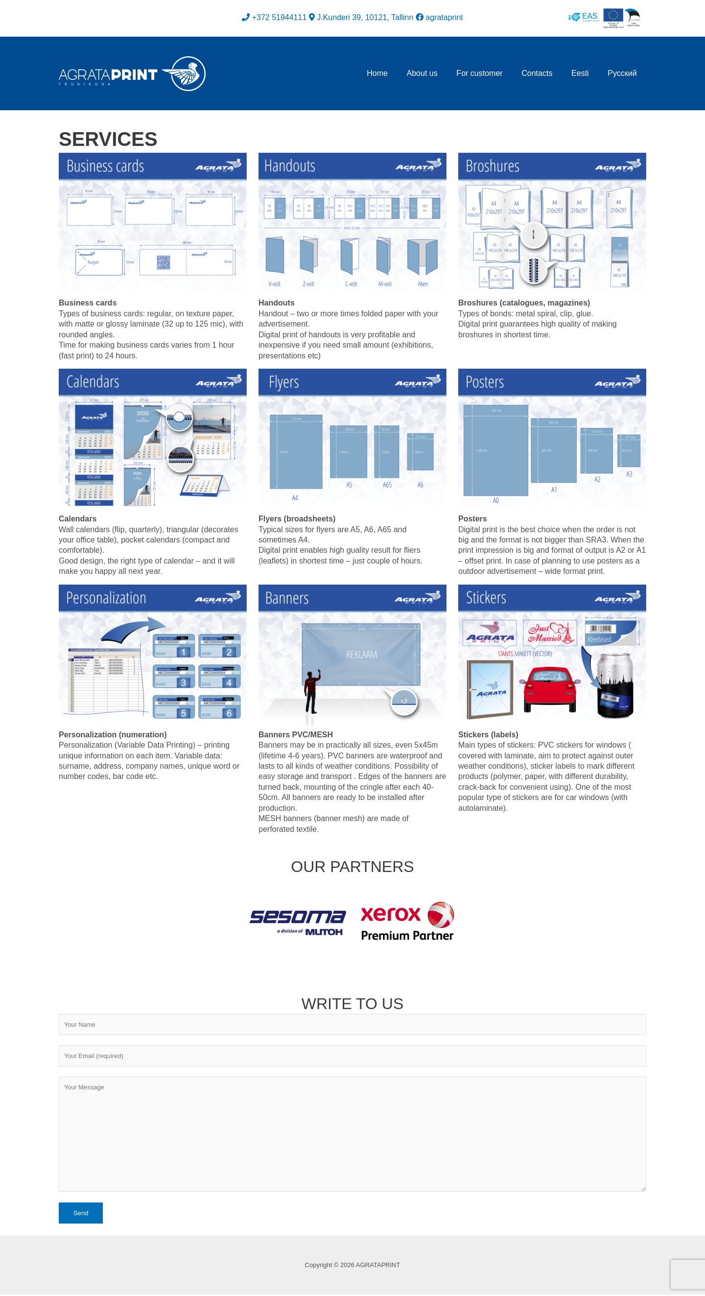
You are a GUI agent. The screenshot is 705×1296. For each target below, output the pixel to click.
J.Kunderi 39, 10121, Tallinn (365, 17)
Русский (624, 73)
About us (437, 73)
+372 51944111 (279, 17)
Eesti (585, 73)
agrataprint (439, 17)
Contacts (545, 73)
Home (395, 73)
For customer (491, 73)
